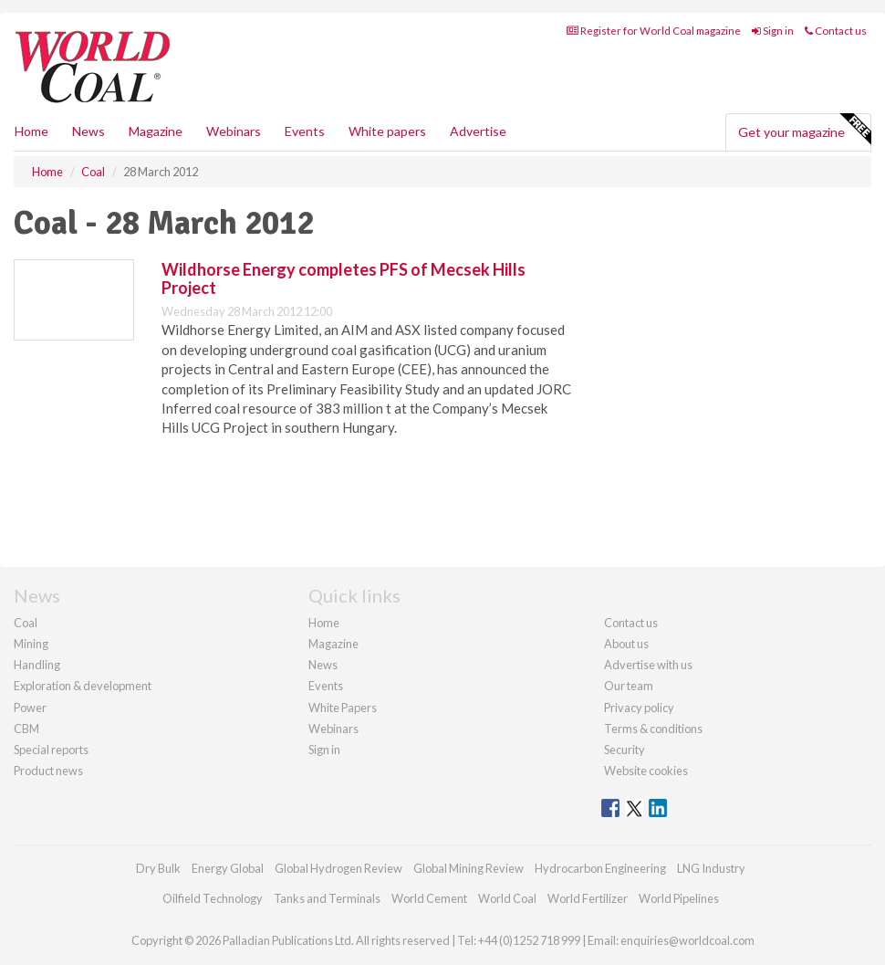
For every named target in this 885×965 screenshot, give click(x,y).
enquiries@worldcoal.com (687, 940)
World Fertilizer (587, 898)
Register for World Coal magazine (654, 31)
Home (31, 131)
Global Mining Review (468, 868)
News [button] (88, 131)
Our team (628, 685)
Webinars (233, 131)
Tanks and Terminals (327, 898)
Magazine (155, 131)
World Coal (507, 898)
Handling (37, 664)
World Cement (429, 898)
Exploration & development (82, 685)
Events (305, 131)
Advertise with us (648, 664)
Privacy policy (639, 707)
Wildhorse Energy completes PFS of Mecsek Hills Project (343, 278)
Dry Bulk (158, 868)
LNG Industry (711, 868)
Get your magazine (804, 129)
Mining (31, 643)
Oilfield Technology (212, 898)
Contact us (836, 31)
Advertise (478, 131)
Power (30, 707)
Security (624, 749)
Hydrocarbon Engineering (600, 868)
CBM (26, 728)
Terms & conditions (653, 728)
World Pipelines (679, 898)
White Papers (342, 707)
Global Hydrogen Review (338, 868)
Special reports (51, 749)
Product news (48, 770)
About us (626, 643)
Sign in (773, 31)
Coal (25, 622)
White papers (387, 131)
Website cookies (646, 770)
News (323, 664)
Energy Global (228, 868)
